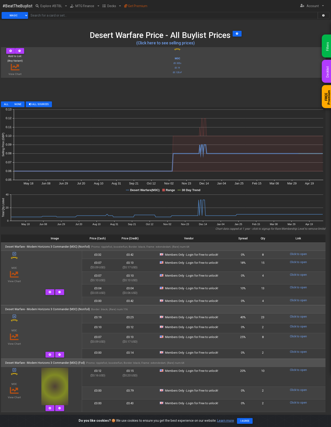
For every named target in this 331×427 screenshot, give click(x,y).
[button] (51, 6)
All (6, 104)
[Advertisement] (163, 91)
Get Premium (135, 6)
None (17, 104)
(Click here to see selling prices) (165, 43)
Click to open (298, 254)
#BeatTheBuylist (17, 6)
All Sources (39, 104)
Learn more (225, 420)
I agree (244, 420)
